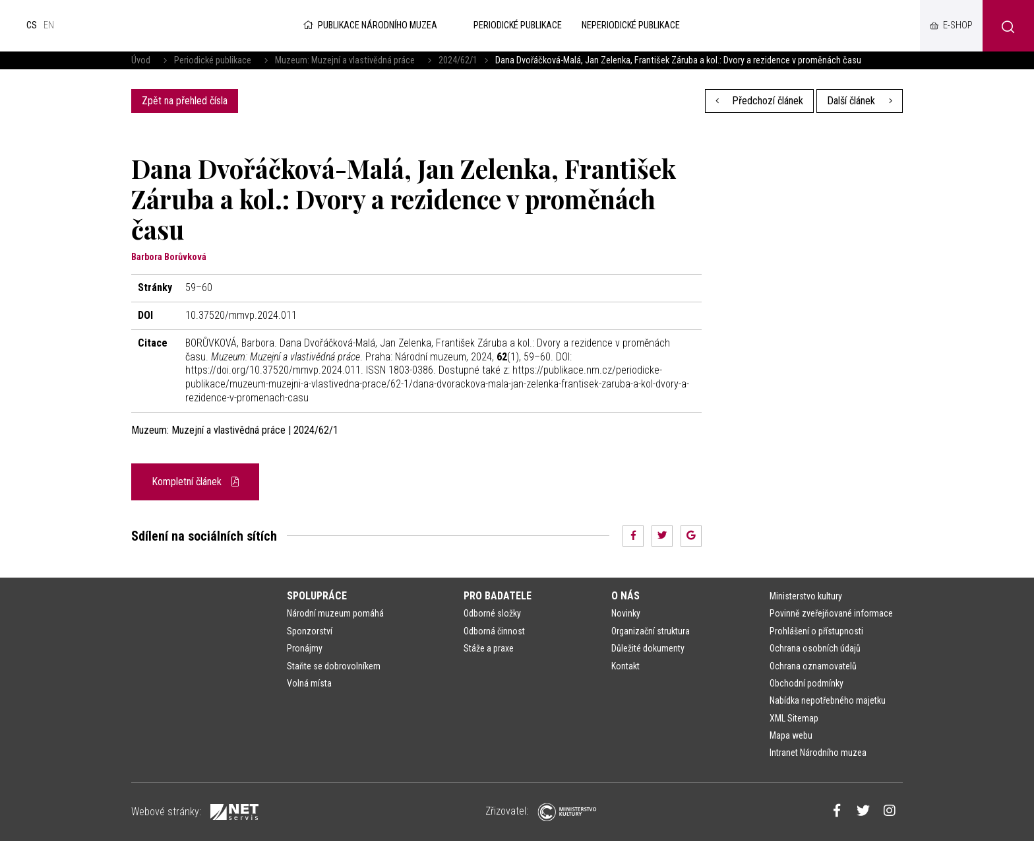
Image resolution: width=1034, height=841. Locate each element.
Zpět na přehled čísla (185, 100)
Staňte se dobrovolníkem (333, 666)
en (49, 25)
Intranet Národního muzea (818, 752)
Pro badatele (498, 595)
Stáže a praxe (489, 648)
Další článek (859, 100)
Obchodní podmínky (806, 683)
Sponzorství (309, 631)
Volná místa (309, 683)
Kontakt (625, 666)
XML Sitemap (794, 718)
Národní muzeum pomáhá (335, 613)
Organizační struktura (650, 631)
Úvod (140, 60)
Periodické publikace (212, 60)
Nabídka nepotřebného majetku (828, 700)
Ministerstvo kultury (806, 596)
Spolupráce (317, 595)
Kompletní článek (195, 481)
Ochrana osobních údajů (815, 648)
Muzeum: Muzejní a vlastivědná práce (345, 60)
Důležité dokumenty (647, 648)
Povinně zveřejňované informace (831, 613)
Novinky (625, 613)
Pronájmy (304, 648)
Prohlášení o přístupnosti (816, 631)
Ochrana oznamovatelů (813, 666)
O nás (625, 595)
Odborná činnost (494, 631)
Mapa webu (791, 735)
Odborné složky (492, 613)
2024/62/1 (458, 60)
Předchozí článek (759, 100)
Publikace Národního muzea (369, 25)
